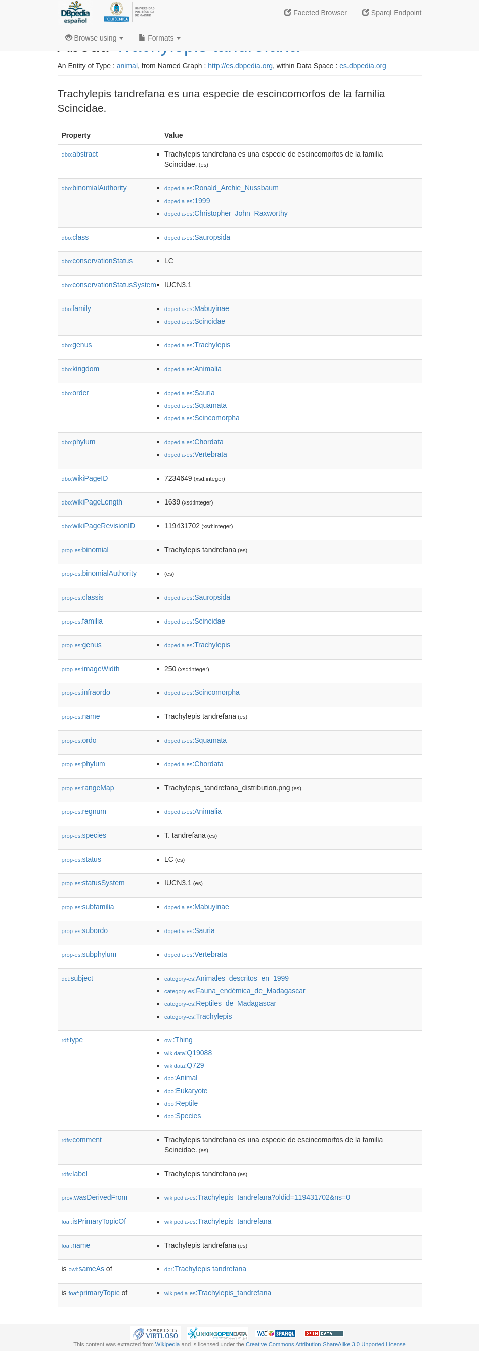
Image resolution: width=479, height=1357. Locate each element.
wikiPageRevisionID (99, 526)
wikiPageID (85, 478)
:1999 (187, 201)
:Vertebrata (195, 454)
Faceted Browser (315, 13)
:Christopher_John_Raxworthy (226, 213)
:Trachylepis (197, 345)
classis (83, 597)
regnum (84, 811)
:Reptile (181, 1103)
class (75, 237)
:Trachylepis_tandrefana (217, 1221)
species (84, 835)
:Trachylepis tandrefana (205, 1269)
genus (77, 345)
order (75, 393)
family (76, 308)
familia (82, 621)
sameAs (86, 1269)
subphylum (89, 954)
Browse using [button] (94, 38)
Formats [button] (160, 38)
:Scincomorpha (202, 418)
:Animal (180, 1078)
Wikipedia (167, 1344)
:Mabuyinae (196, 308)
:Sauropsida (197, 237)
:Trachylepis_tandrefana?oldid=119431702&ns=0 (257, 1197)
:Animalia (193, 369)
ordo (79, 740)
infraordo (86, 692)
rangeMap (88, 788)
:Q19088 (188, 1053)
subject (77, 978)
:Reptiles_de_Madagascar (220, 1003)
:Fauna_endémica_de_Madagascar (235, 991)
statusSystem (93, 883)
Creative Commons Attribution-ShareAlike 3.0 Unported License (326, 1344)
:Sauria (189, 393)
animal (127, 66)
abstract (80, 154)
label (75, 1174)
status (81, 859)
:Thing (178, 1040)
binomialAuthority (94, 188)
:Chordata (194, 442)
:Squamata (195, 405)
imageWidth (91, 669)
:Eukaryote (186, 1091)
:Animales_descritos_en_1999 (226, 978)
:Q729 (184, 1065)
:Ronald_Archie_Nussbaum (221, 188)
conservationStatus (97, 261)
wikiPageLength (92, 502)
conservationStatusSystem (109, 285)
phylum (79, 442)
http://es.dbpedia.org (240, 66)
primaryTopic (94, 1293)
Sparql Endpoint (392, 13)
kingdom (81, 369)
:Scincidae (194, 321)
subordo (85, 930)
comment (82, 1140)
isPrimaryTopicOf (94, 1221)
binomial (85, 550)
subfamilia (88, 907)
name (81, 716)
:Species (182, 1116)
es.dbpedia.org (362, 66)
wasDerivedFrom (95, 1197)
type (72, 1040)
